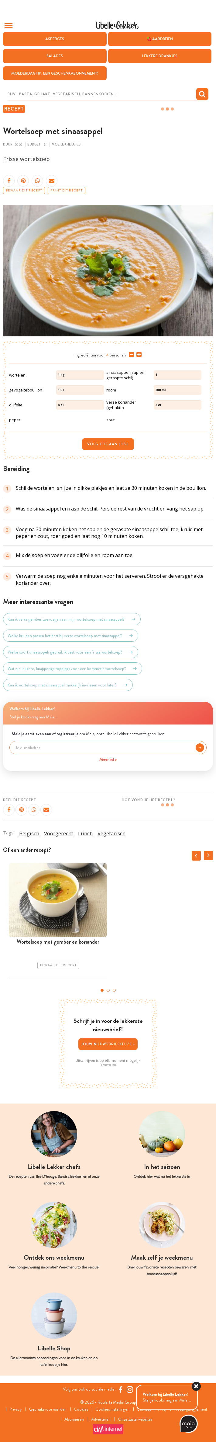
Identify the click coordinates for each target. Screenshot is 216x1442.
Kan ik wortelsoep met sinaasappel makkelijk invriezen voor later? (68, 685)
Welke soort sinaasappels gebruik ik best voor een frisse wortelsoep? (71, 652)
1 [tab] (102, 990)
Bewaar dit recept (24, 190)
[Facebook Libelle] (120, 1389)
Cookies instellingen (112, 1409)
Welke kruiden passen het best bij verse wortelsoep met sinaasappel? (71, 635)
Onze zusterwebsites (135, 1419)
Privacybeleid (108, 1065)
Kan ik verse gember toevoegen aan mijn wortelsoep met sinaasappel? (72, 619)
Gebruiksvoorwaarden (48, 1409)
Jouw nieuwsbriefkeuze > (108, 1044)
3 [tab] (114, 990)
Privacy (15, 1409)
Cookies (81, 1409)
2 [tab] (108, 990)
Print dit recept (66, 190)
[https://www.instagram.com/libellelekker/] (130, 1389)
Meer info (108, 759)
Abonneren (74, 1419)
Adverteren (101, 1419)
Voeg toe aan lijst (108, 444)
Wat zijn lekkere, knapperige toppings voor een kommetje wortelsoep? (73, 668)
